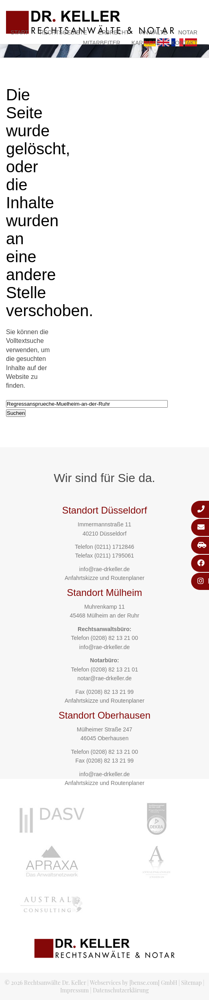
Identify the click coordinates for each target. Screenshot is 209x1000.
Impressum (74, 990)
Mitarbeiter (101, 43)
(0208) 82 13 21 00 (114, 638)
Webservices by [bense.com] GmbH (133, 982)
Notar (187, 32)
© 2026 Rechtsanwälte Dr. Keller (45, 982)
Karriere (145, 43)
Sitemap (191, 982)
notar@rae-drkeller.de (104, 678)
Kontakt (184, 43)
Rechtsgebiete (63, 32)
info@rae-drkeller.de (104, 569)
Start (20, 32)
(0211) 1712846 (114, 547)
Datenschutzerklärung (121, 990)
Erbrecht (113, 32)
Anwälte (153, 32)
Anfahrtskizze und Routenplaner (104, 578)
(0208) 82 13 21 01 (114, 669)
